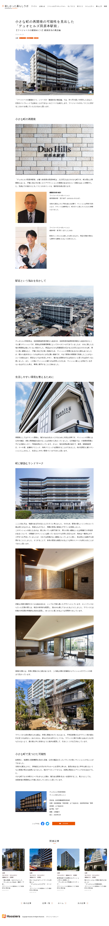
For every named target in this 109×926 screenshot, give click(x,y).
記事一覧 (46, 903)
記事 (17, 38)
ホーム (61, 903)
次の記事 (82, 903)
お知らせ (42, 6)
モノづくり (22, 38)
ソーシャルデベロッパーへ (56, 6)
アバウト (34, 6)
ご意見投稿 (63, 823)
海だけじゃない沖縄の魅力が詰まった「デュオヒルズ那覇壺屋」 (95, 884)
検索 (105, 6)
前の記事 (28, 903)
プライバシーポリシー (52, 916)
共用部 (36, 38)
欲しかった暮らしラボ (15, 6)
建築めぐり (30, 38)
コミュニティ (13, 875)
